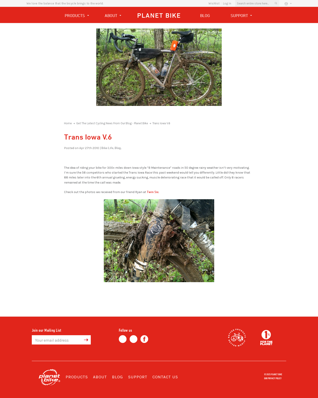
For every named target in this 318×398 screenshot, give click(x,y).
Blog (205, 15)
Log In (227, 3)
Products (77, 16)
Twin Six (153, 192)
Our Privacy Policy (273, 378)
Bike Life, (107, 148)
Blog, (118, 148)
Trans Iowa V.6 (161, 123)
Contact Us (165, 377)
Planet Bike (159, 15)
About (113, 16)
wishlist (214, 3)
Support (241, 16)
